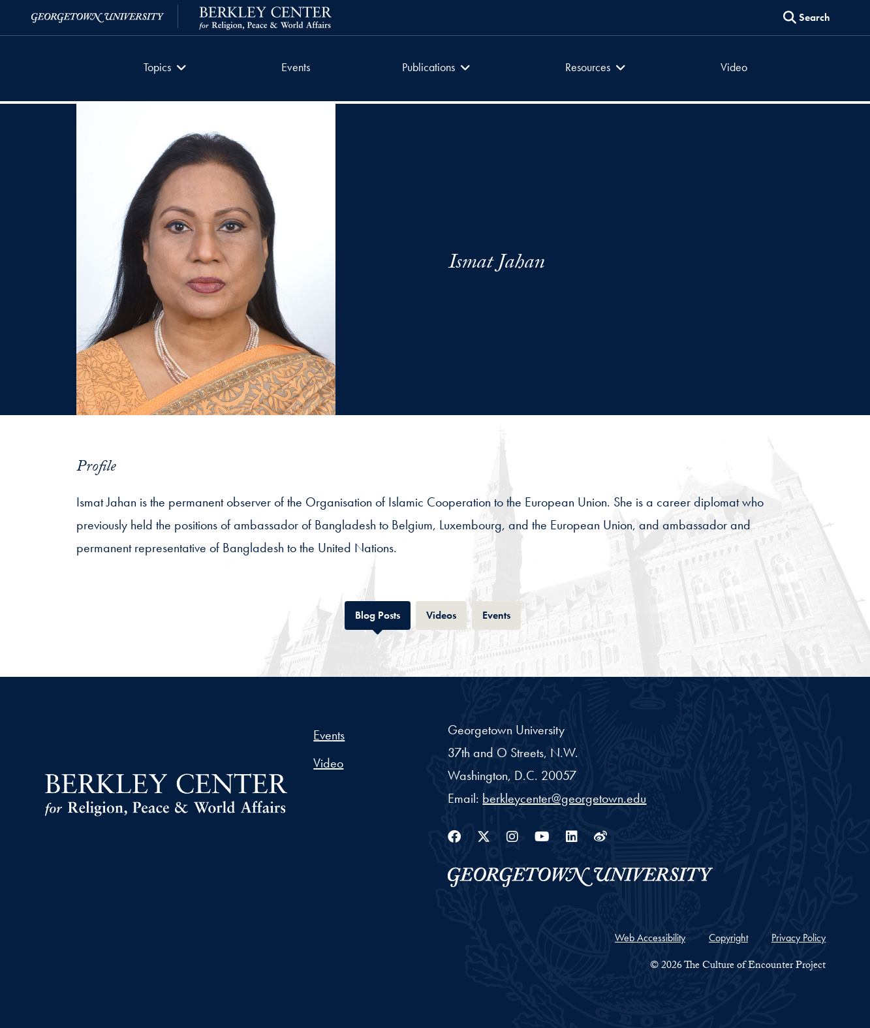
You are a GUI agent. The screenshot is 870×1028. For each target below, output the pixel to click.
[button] (167, 68)
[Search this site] (807, 17)
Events (295, 66)
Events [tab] (501, 614)
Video (734, 66)
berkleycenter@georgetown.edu (564, 798)
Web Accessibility (650, 937)
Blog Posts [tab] (383, 614)
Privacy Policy (798, 937)
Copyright (728, 937)
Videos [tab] (446, 614)
